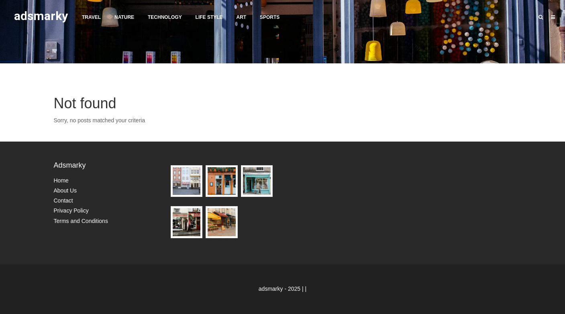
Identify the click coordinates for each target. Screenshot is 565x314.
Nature (124, 17)
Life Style (209, 17)
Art (241, 17)
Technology (165, 17)
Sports (269, 17)
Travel (91, 17)
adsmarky (41, 16)
